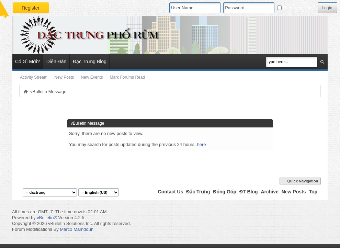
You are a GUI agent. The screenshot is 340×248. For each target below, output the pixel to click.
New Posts (64, 77)
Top (313, 191)
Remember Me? (296, 7)
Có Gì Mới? (27, 61)
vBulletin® (47, 217)
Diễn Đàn (56, 61)
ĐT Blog (248, 191)
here (201, 144)
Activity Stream (33, 77)
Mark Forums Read (127, 77)
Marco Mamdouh (76, 229)
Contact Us (170, 191)
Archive (269, 191)
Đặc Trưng (198, 191)
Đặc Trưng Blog (89, 61)
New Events (92, 77)
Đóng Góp (224, 191)
